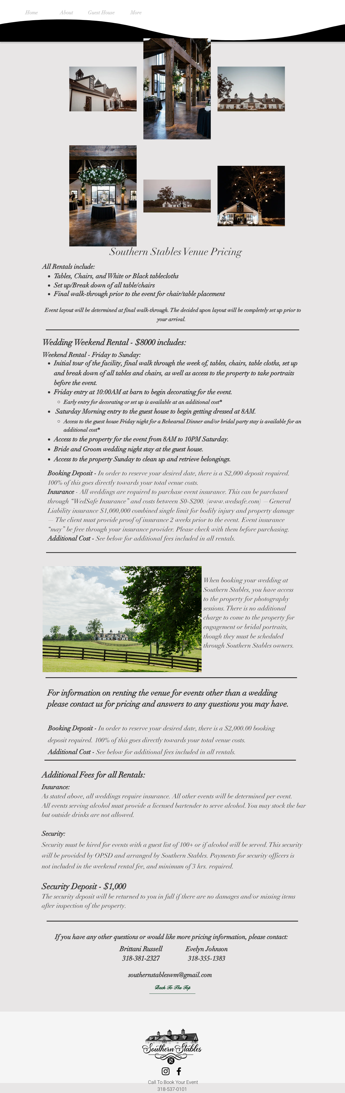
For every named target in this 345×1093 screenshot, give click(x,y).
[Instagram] (165, 1071)
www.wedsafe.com (234, 501)
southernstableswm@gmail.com (170, 975)
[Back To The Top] (172, 988)
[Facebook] (179, 1071)
